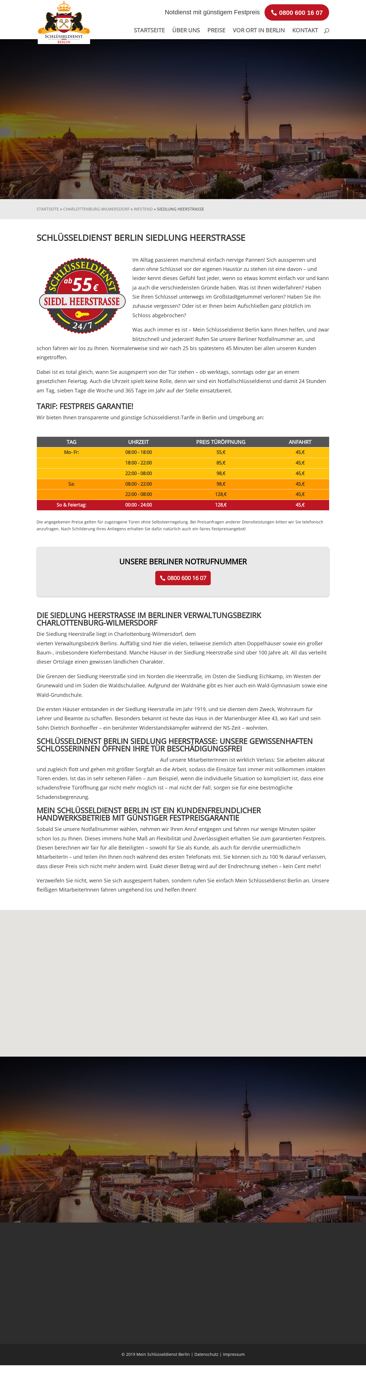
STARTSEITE (149, 31)
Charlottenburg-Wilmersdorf (96, 209)
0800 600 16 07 (186, 578)
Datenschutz (206, 1354)
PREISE (216, 31)
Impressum (234, 1354)
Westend (143, 209)
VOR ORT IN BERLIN (259, 31)
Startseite (48, 209)
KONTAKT (305, 31)
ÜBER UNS (186, 31)
